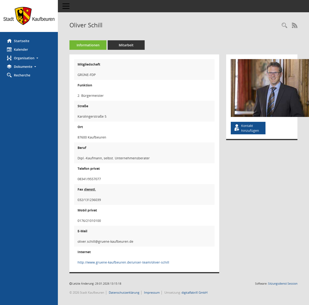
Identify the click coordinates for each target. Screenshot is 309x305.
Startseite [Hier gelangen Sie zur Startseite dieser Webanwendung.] (18, 40)
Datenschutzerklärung (123, 292)
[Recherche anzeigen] (284, 25)
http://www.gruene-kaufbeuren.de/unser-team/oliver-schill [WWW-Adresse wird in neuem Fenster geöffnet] (123, 262)
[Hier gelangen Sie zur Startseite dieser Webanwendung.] (29, 16)
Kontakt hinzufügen (246, 128)
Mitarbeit (126, 45)
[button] (29, 58)
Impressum (151, 292)
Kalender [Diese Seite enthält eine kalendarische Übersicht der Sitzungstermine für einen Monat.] (17, 49)
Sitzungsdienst (282, 284)
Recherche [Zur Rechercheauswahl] (18, 75)
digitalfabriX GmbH (194, 292)
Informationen (88, 45)
